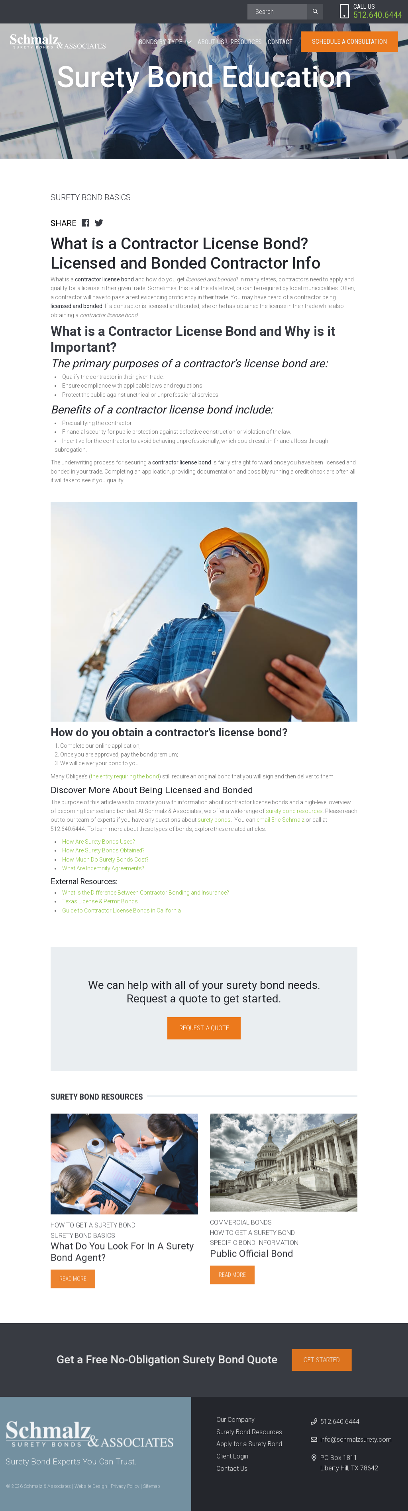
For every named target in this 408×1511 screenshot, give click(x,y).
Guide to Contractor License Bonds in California (121, 910)
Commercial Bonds (241, 1227)
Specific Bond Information (254, 1248)
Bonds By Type (160, 42)
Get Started (326, 1360)
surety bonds (214, 820)
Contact (280, 42)
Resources (246, 42)
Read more (72, 1283)
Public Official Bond (251, 1258)
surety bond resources (294, 811)
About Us (211, 42)
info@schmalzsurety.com (356, 1444)
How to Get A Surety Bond (93, 1230)
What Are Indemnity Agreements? (103, 868)
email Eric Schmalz (280, 820)
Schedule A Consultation (349, 41)
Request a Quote (204, 1028)
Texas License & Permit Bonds (100, 901)
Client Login (227, 1456)
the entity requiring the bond (125, 776)
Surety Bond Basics (91, 197)
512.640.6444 (340, 1426)
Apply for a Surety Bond (245, 1444)
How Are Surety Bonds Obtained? (103, 850)
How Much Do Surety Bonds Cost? (105, 859)
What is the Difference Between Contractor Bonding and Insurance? (145, 892)
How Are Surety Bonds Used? (98, 841)
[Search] (277, 11)
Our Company (231, 1419)
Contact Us (227, 1468)
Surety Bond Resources (245, 1432)
